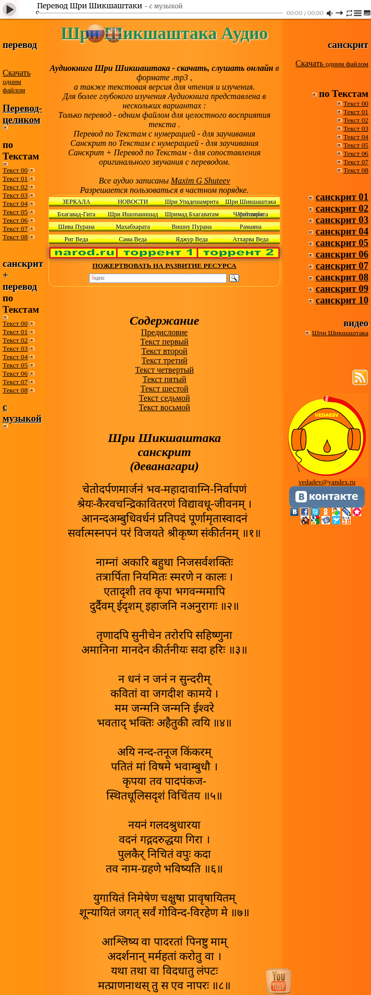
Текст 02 (15, 187)
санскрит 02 (342, 208)
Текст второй (164, 351)
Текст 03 (15, 195)
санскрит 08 (342, 277)
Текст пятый (164, 379)
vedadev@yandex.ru (327, 482)
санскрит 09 (342, 288)
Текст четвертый (164, 369)
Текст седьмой (164, 398)
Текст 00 (15, 170)
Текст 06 (15, 220)
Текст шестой (164, 388)
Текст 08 (15, 237)
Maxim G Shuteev (200, 180)
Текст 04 (15, 203)
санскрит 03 (342, 219)
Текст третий (164, 360)
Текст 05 (15, 212)
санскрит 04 (342, 231)
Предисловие (164, 332)
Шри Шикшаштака (340, 333)
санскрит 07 (342, 265)
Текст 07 (15, 228)
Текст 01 (15, 178)
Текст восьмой (164, 407)
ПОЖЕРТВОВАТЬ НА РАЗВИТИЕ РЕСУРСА (164, 265)
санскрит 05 (342, 242)
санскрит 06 (342, 254)
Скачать (17, 81)
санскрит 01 (342, 196)
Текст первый (164, 341)
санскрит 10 (342, 299)
